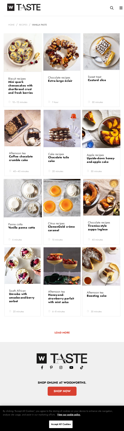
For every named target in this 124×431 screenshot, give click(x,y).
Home (11, 24)
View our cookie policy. (69, 414)
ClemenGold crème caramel (61, 228)
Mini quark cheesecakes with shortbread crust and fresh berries (21, 87)
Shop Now (62, 391)
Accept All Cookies (60, 424)
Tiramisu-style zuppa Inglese (98, 227)
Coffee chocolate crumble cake (21, 158)
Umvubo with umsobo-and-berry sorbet (21, 297)
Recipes (23, 24)
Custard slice (97, 80)
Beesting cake (97, 296)
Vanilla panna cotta (22, 227)
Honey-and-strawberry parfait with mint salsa (61, 298)
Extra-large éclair (61, 81)
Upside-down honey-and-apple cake (101, 160)
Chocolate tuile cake (58, 159)
